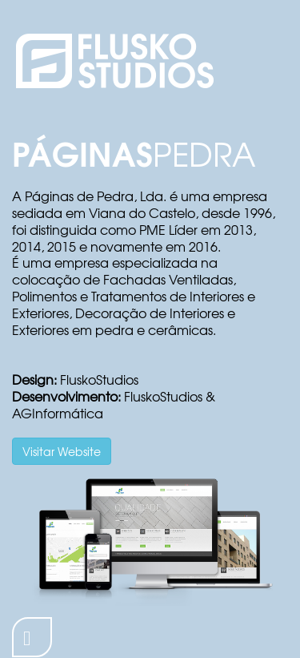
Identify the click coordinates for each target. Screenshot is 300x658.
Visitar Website (61, 451)
